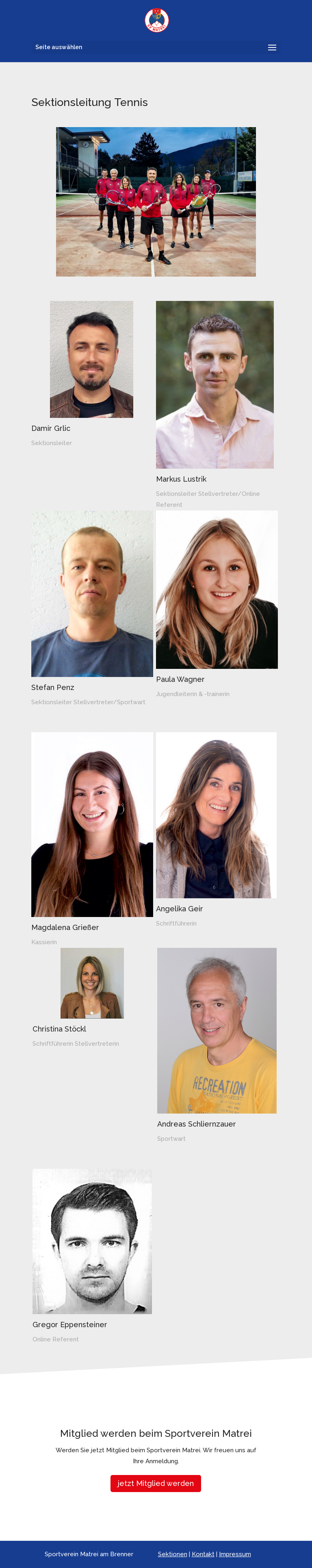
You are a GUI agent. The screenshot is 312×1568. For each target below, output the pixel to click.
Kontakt (203, 1554)
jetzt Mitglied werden (156, 1483)
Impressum (235, 1554)
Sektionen (172, 1554)
